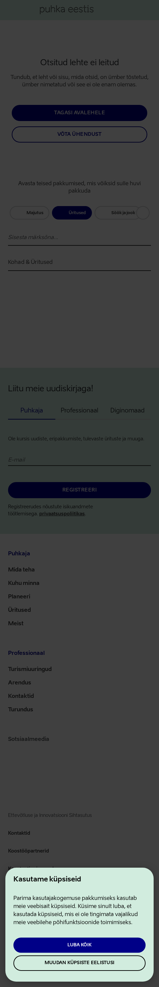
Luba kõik (79, 945)
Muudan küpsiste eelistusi (79, 963)
